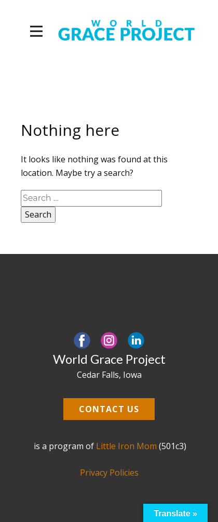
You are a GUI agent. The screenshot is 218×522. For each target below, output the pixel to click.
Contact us (109, 409)
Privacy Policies (109, 472)
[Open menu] (36, 31)
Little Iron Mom (126, 446)
